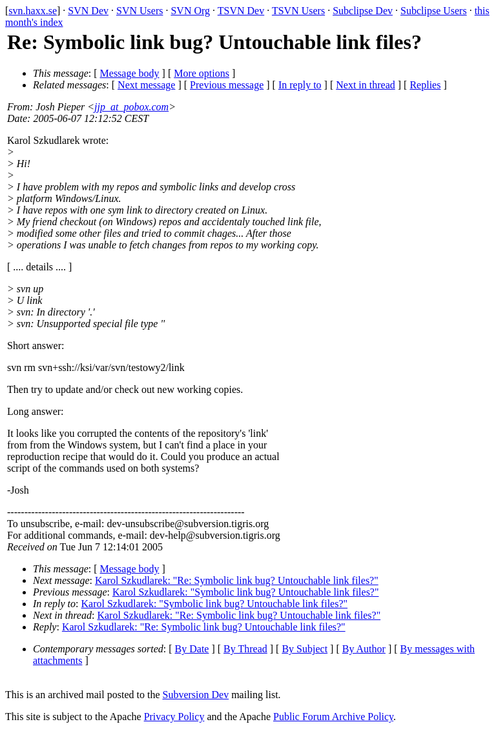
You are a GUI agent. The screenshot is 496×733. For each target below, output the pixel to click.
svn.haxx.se (32, 10)
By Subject (304, 648)
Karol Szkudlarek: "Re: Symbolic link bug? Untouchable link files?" (236, 580)
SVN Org (190, 10)
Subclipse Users (433, 10)
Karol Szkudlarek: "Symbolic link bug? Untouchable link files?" (245, 592)
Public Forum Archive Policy (333, 716)
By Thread (245, 648)
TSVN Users (298, 10)
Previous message (227, 84)
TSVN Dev (241, 10)
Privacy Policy (174, 716)
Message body (130, 73)
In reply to (300, 84)
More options (201, 73)
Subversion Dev (196, 694)
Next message (146, 84)
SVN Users (139, 10)
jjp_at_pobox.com (131, 106)
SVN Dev (88, 10)
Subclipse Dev (363, 10)
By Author (364, 648)
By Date (192, 648)
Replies (424, 84)
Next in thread (365, 84)
